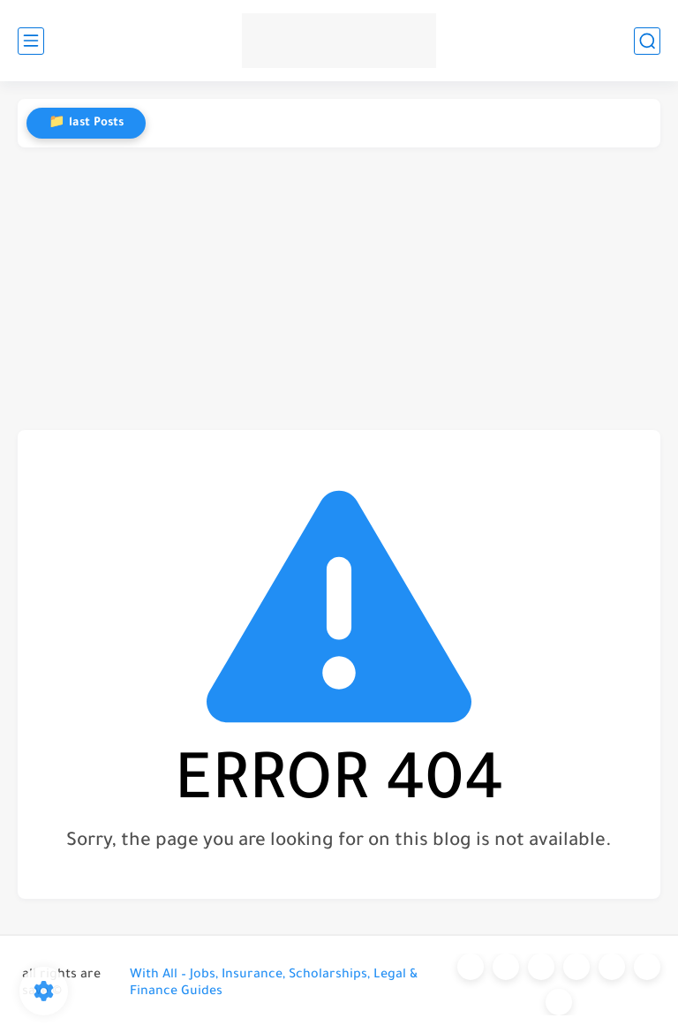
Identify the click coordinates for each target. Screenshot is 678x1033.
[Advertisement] (339, 288)
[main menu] (31, 41)
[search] (647, 41)
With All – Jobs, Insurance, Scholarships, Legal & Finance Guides (274, 984)
